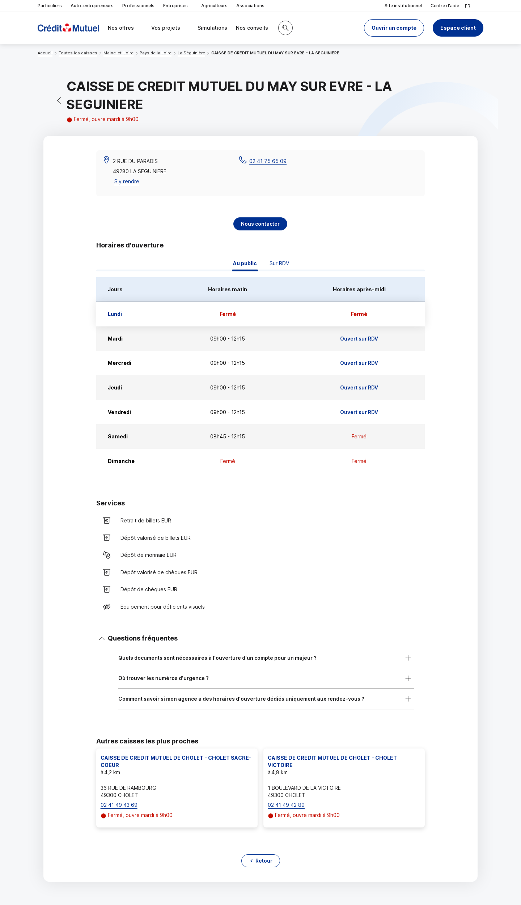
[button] (394, 28)
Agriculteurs (214, 5)
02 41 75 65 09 (268, 161)
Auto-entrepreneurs (92, 5)
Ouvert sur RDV (359, 338)
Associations (250, 5)
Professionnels (138, 5)
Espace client (458, 28)
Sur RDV (279, 263)
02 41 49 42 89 (286, 805)
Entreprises (177, 6)
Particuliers (50, 5)
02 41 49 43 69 (119, 805)
